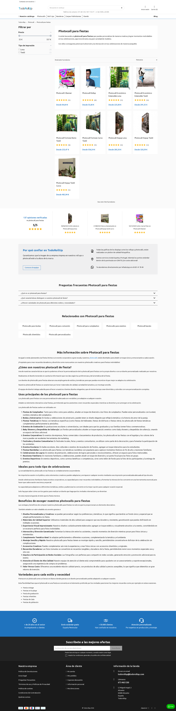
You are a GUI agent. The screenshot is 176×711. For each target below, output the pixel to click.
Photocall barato (144, 326)
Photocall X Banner (139, 229)
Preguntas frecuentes (26, 680)
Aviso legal (22, 676)
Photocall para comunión (60, 326)
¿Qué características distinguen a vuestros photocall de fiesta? (88, 298)
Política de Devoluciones (27, 671)
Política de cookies (25, 688)
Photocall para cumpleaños (88, 326)
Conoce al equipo (32, 267)
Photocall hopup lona (70, 229)
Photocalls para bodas (31, 326)
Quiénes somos (24, 697)
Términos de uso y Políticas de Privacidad (34, 684)
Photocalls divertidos (31, 335)
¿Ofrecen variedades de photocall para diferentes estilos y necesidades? (88, 303)
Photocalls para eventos (116, 326)
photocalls (93, 358)
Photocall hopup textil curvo (105, 229)
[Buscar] (86, 8)
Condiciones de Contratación (29, 693)
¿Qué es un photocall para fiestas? (88, 293)
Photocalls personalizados (60, 335)
